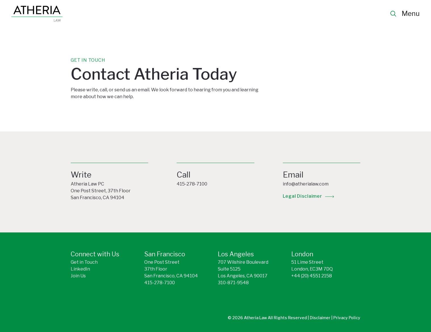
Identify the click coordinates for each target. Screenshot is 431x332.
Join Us (78, 276)
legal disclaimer (302, 196)
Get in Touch (84, 262)
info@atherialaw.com (306, 184)
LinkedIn (80, 269)
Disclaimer (320, 317)
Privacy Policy (346, 317)
